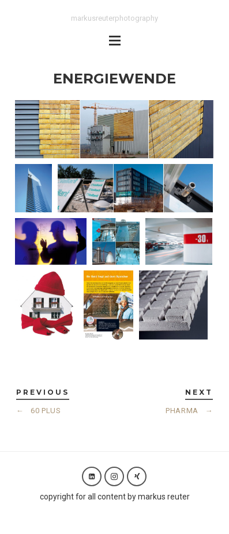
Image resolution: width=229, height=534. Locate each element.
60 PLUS (38, 410)
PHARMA (189, 410)
